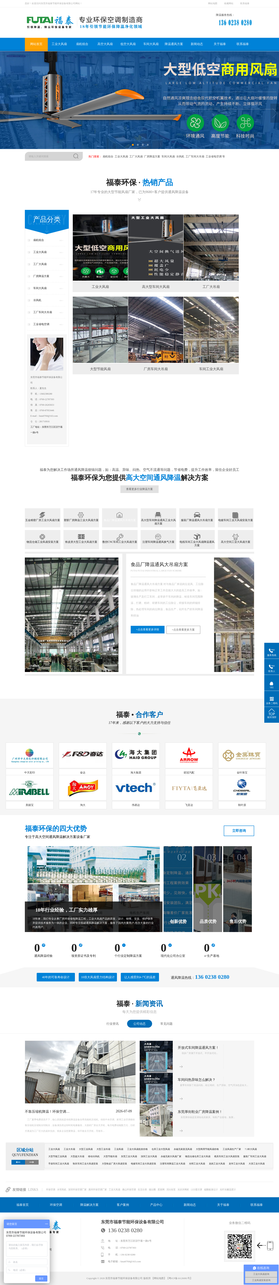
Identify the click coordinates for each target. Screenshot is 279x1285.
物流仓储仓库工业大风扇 (197, 1156)
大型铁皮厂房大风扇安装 (114, 1163)
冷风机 (179, 156)
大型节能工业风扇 (57, 1156)
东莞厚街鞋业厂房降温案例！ (200, 1112)
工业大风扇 (59, 44)
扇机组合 (82, 44)
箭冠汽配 (189, 772)
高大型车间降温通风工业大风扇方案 (158, 522)
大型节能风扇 (100, 369)
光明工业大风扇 (197, 1163)
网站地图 (212, 3)
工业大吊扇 (69, 1149)
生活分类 (142, 1189)
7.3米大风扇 (251, 1149)
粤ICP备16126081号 (179, 1278)
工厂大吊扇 (211, 287)
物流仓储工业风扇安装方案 (43, 542)
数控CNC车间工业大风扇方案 (119, 542)
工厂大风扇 (136, 156)
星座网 (161, 1189)
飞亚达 (189, 805)
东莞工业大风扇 (129, 1156)
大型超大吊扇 (77, 1156)
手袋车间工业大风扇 (58, 1163)
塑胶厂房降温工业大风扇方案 (81, 520)
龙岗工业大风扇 (217, 1163)
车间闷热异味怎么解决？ (197, 1080)
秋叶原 (242, 805)
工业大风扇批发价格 (137, 1149)
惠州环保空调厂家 (97, 1189)
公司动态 (139, 1023)
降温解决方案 (89, 1204)
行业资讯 (112, 1023)
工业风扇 (118, 1149)
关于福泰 (220, 44)
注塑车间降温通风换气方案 (158, 542)
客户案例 (123, 1204)
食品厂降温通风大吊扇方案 (120, 520)
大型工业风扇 (86, 1149)
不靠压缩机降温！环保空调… (47, 1111)
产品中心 (156, 1204)
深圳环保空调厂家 (77, 1189)
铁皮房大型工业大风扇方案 (81, 542)
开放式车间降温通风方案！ (198, 1048)
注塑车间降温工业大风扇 (172, 1163)
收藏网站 (228, 3)
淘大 (82, 805)
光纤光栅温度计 (228, 1189)
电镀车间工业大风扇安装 (143, 1163)
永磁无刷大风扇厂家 (171, 1156)
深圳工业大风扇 (149, 1156)
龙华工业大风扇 (237, 1163)
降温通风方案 (174, 44)
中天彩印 (29, 772)
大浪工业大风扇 (257, 1163)
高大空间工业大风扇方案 (235, 542)
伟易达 (136, 805)
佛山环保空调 (129, 1189)
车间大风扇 (151, 44)
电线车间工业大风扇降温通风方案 (197, 544)
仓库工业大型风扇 (161, 1149)
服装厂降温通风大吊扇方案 (197, 520)
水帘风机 (61, 1189)
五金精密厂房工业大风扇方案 (42, 520)
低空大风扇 (128, 44)
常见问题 (166, 1023)
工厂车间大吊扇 (194, 156)
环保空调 (50, 1189)
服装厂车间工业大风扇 (254, 1156)
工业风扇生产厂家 (232, 1149)
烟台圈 (152, 1189)
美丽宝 (30, 805)
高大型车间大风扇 (156, 287)
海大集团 (136, 772)
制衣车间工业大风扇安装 (85, 1163)
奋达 (82, 772)
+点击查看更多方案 (84, 629)
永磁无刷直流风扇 (183, 1149)
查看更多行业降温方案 (139, 489)
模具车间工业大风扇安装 (226, 1156)
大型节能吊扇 (110, 1156)
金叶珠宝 (242, 772)
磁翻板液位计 (211, 1189)
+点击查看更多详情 (48, 629)
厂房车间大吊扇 (156, 369)
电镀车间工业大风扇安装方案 (235, 520)
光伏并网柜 (183, 1189)
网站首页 (36, 44)
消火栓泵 (171, 1189)
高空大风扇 (105, 44)
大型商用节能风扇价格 (207, 1149)
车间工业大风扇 (211, 369)
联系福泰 (244, 3)
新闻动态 (197, 44)
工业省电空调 (213, 156)
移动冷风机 (94, 1156)
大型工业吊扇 (103, 1149)
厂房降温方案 (151, 156)
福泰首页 (22, 1204)
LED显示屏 (196, 1189)
